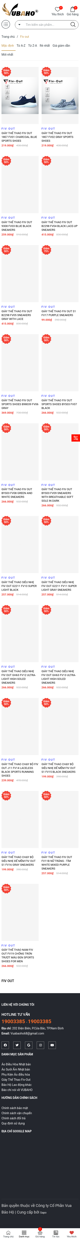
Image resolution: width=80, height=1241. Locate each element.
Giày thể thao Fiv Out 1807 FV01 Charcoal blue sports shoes (19, 136)
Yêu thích (58, 14)
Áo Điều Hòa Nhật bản (16, 1064)
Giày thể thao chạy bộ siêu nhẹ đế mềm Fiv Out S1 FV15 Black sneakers (59, 768)
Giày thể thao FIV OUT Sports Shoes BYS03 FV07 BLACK (59, 404)
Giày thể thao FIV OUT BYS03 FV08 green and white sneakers (16, 493)
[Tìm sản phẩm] (47, 24)
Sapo (43, 1212)
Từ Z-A (32, 45)
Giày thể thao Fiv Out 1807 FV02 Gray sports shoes (57, 136)
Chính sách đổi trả (13, 1118)
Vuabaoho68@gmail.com (27, 1033)
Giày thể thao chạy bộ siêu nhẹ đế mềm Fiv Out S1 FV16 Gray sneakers (18, 860)
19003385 (13, 1021)
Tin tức (56, 1236)
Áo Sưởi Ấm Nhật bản (15, 1069)
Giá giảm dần (61, 45)
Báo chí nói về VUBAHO (16, 1090)
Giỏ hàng (73, 14)
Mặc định (7, 45)
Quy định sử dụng (13, 1123)
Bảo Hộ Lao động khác (16, 1084)
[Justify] (73, 24)
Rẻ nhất (45, 45)
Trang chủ (8, 1236)
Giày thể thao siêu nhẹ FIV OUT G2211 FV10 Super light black (19, 586)
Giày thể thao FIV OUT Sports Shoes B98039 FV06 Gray (19, 404)
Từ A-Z (21, 45)
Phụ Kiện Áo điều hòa (15, 1074)
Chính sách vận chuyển (16, 1113)
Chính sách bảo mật (14, 1108)
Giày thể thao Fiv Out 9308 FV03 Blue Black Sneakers (16, 226)
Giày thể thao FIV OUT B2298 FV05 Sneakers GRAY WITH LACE (16, 315)
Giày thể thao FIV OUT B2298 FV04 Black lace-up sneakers (60, 226)
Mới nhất (7, 54)
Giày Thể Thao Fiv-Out (16, 1079)
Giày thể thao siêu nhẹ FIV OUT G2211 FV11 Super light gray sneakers (59, 586)
